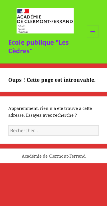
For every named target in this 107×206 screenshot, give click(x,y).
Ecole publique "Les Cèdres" (38, 46)
